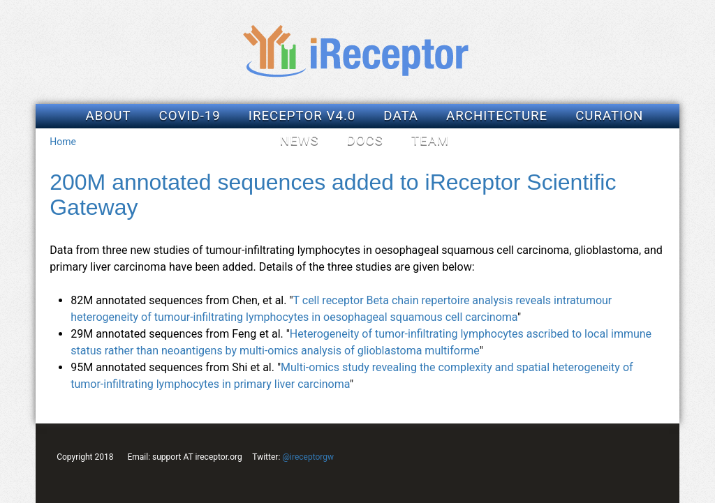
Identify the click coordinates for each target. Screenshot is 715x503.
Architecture (496, 115)
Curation (609, 115)
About (108, 115)
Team (430, 140)
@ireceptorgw (308, 457)
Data (400, 115)
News (299, 140)
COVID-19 (190, 115)
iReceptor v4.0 (302, 115)
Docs (364, 140)
